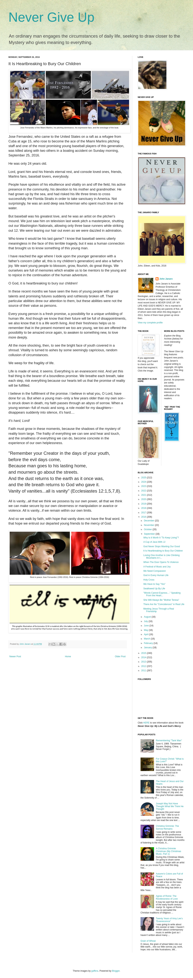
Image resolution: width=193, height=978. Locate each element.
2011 (144, 670)
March (147, 638)
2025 (144, 477)
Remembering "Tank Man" (169, 740)
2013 (144, 661)
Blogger (116, 971)
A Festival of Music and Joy (157, 566)
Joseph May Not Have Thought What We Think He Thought (170, 806)
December (149, 520)
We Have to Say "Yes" (154, 584)
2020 (144, 499)
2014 (144, 657)
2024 (144, 482)
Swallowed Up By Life (154, 588)
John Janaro (166, 279)
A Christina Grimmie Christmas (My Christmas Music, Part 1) (168, 851)
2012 (144, 666)
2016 (144, 517)
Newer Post (15, 656)
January (148, 647)
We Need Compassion (154, 571)
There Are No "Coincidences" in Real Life (163, 604)
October (148, 529)
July (146, 621)
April (146, 634)
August (148, 617)
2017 (144, 512)
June (146, 625)
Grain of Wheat (148, 941)
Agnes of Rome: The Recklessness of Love (167, 897)
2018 (144, 508)
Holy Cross (148, 579)
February (148, 643)
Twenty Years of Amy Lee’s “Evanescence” (169, 919)
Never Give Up (51, 17)
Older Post (120, 656)
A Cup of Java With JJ (154, 542)
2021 (144, 495)
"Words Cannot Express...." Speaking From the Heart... (161, 594)
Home (68, 656)
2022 (144, 490)
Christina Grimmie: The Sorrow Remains (167, 827)
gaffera (94, 971)
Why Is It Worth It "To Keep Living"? (161, 537)
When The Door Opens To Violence (161, 562)
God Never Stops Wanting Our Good (161, 546)
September (150, 534)
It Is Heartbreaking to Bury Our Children (163, 550)
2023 (144, 486)
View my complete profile (150, 322)
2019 (144, 503)
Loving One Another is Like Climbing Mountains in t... (161, 556)
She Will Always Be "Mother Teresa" (161, 600)
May (146, 630)
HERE (146, 722)
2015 (144, 653)
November (149, 525)
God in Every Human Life (155, 575)
